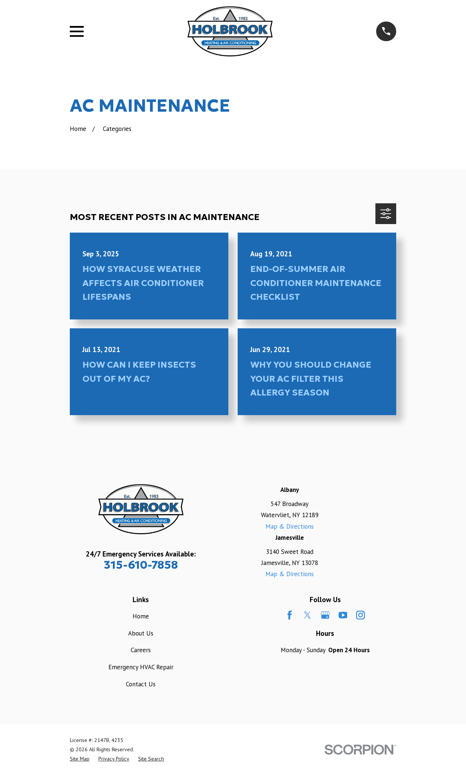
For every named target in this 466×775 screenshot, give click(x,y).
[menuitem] (79, 758)
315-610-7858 (141, 565)
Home (141, 616)
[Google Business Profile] (325, 615)
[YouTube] (343, 615)
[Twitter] (307, 615)
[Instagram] (360, 615)
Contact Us (141, 684)
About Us (140, 633)
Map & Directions (289, 526)
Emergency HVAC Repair (140, 667)
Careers (141, 650)
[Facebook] (289, 615)
